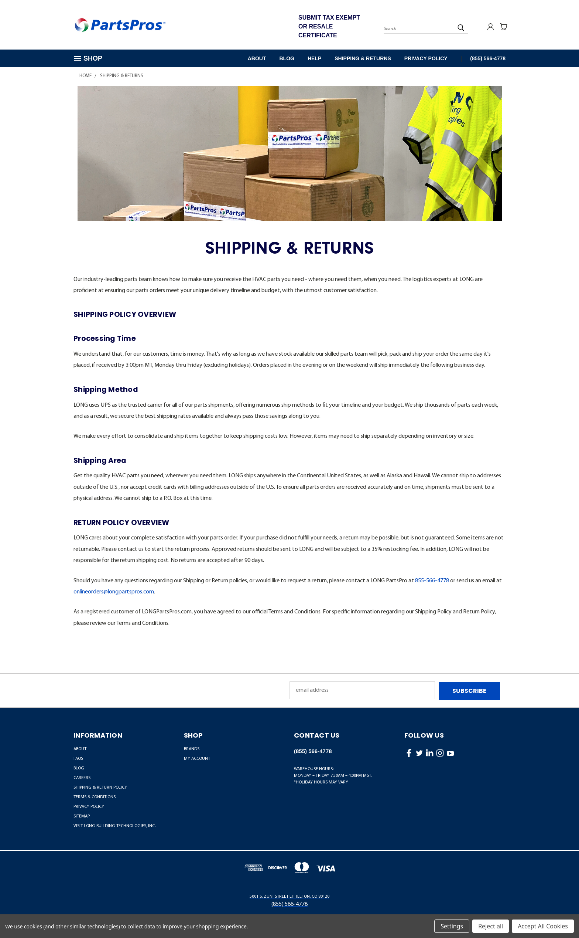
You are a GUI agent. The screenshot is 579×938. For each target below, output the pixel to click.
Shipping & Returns (363, 58)
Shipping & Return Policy (100, 787)
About (257, 58)
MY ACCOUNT (197, 758)
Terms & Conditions (94, 796)
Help (314, 58)
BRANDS (191, 748)
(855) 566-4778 (488, 58)
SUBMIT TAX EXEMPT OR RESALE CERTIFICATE (329, 26)
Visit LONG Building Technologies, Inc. (114, 825)
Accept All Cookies (543, 926)
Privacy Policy (426, 58)
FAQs (78, 758)
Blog (286, 58)
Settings (452, 926)
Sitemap (81, 815)
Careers (81, 777)
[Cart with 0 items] (503, 26)
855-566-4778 (432, 581)
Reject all (490, 926)
